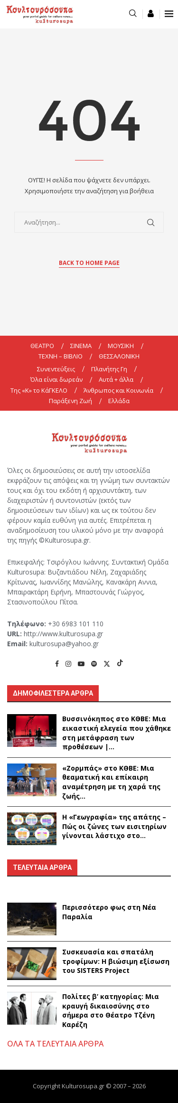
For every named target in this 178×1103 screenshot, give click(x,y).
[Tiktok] (120, 663)
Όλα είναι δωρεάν (56, 379)
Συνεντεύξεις (56, 369)
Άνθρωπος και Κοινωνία (118, 390)
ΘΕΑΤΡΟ (42, 345)
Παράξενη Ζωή (70, 400)
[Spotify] (94, 663)
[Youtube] (81, 663)
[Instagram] (68, 663)
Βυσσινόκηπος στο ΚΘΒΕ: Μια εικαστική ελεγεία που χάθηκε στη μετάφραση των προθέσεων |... (116, 732)
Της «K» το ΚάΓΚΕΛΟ (38, 390)
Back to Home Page (89, 263)
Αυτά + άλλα (116, 379)
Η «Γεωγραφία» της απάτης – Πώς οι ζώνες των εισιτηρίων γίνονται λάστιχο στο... (114, 826)
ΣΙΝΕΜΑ (81, 345)
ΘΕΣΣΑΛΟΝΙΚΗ (119, 356)
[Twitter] (106, 663)
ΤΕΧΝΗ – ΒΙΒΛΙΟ (60, 356)
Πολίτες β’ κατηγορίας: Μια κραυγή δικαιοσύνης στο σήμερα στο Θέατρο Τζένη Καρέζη (110, 1010)
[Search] (133, 14)
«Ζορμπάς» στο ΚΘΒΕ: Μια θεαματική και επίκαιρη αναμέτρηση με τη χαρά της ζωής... (111, 782)
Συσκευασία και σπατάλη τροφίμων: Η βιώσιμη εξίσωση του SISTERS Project (115, 961)
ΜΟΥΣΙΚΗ (121, 345)
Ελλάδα (119, 400)
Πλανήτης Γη (109, 369)
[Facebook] (57, 663)
